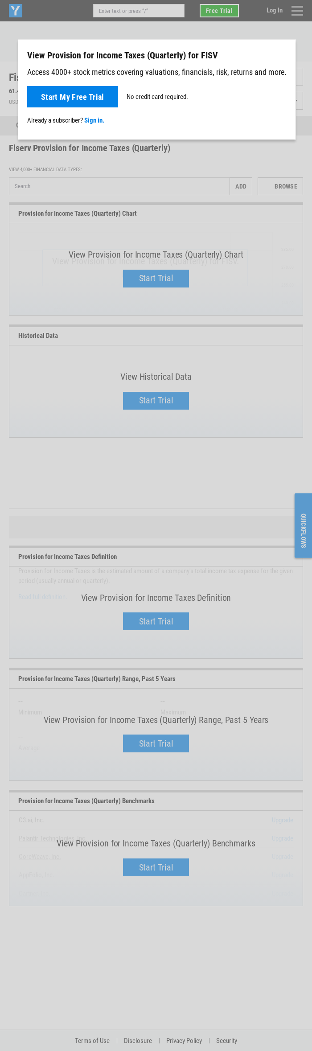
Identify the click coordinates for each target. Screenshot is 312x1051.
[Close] (284, 55)
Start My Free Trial (72, 97)
